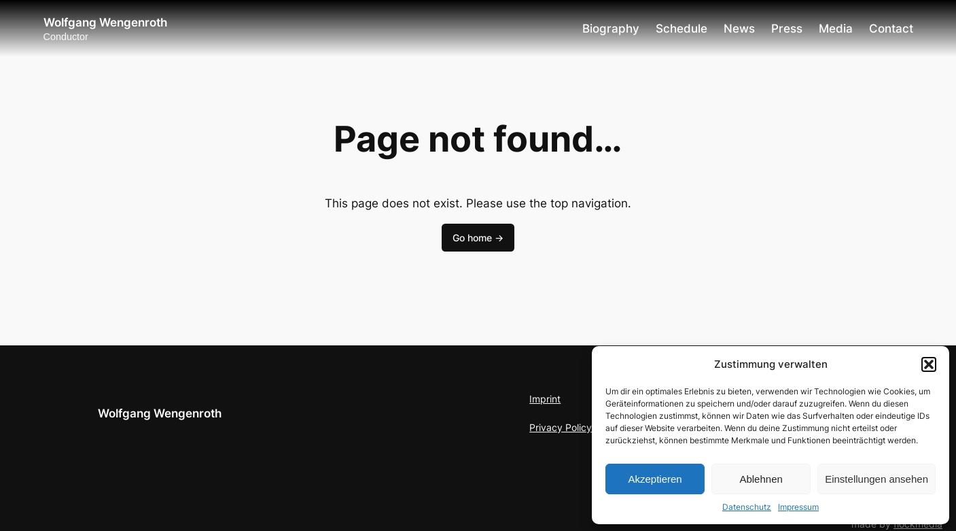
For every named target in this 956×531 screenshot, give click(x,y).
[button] (929, 364)
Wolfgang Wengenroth (105, 22)
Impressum (798, 507)
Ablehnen (760, 479)
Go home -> (478, 237)
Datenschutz (746, 507)
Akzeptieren (654, 479)
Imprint (545, 399)
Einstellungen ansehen (876, 479)
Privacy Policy (560, 427)
